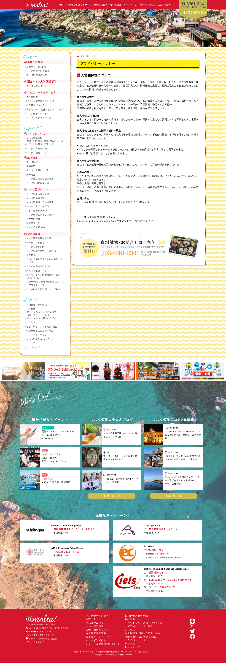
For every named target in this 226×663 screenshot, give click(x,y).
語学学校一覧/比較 (36, 66)
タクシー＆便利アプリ (37, 170)
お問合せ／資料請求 (36, 304)
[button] (5, 371)
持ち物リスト (33, 254)
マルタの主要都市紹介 (37, 148)
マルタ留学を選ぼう (75, 4)
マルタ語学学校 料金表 (38, 70)
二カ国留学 (32, 96)
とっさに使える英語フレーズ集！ (43, 289)
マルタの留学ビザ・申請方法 (41, 250)
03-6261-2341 (36, 628)
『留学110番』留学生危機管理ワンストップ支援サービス (44, 283)
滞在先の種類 (33, 218)
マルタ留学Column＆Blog (39, 339)
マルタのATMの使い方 (37, 182)
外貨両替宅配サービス (37, 270)
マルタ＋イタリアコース (38, 117)
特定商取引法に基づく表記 (40, 330)
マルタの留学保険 (35, 246)
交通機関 (30, 166)
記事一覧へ (110, 496)
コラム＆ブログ (148, 4)
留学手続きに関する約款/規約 (41, 326)
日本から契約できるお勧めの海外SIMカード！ (44, 261)
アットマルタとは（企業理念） (43, 312)
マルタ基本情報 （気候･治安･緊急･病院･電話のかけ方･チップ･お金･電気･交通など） (44, 141)
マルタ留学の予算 (35, 198)
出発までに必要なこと (37, 242)
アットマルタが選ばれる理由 (41, 318)
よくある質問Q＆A (36, 227)
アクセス (30, 322)
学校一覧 (91, 619)
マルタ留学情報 (98, 4)
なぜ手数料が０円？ (97, 629)
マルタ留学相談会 (96, 640)
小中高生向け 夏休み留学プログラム (45, 109)
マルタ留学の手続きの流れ (40, 238)
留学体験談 (115, 4)
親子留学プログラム (36, 105)
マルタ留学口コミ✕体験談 (39, 202)
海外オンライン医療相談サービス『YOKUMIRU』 (42, 276)
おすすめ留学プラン (36, 210)
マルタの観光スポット (37, 152)
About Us (164, 4)
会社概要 (30, 308)
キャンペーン (130, 4)
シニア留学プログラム (37, 113)
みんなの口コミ (95, 623)
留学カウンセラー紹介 (38, 315)
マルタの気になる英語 (37, 193)
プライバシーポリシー (37, 334)
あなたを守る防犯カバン (38, 266)
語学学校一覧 (33, 223)
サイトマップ (33, 347)
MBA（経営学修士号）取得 (40, 101)
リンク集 (30, 343)
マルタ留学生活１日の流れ (40, 214)
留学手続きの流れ (96, 633)
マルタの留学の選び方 (37, 206)
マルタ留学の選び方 (36, 74)
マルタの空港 (33, 161)
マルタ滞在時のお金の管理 (40, 178)
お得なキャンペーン (97, 637)
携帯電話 (30, 174)
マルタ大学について (36, 85)
